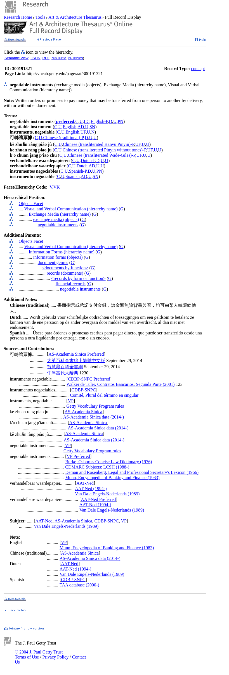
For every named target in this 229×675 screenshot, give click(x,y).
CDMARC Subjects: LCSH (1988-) (97, 467)
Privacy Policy (55, 657)
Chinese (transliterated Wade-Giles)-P (101, 155)
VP (71, 400)
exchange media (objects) (56, 219)
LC (86, 121)
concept (198, 68)
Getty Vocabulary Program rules (95, 406)
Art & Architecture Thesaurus (75, 17)
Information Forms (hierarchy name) (62, 251)
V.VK (54, 187)
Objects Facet (31, 203)
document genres (53, 262)
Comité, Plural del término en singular (104, 395)
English (69, 126)
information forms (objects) (58, 257)
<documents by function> (65, 267)
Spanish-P (78, 171)
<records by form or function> (78, 278)
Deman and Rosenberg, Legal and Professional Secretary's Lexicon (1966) (132, 472)
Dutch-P (88, 160)
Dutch (82, 165)
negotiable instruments (58, 224)
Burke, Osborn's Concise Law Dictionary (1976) (108, 461)
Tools (40, 17)
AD (80, 126)
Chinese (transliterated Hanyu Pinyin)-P (98, 144)
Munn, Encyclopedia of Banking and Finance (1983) (112, 477)
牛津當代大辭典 (62, 372)
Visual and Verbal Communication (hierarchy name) (70, 208)
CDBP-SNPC (84, 390)
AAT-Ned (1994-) (91, 488)
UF (83, 132)
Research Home (18, 17)
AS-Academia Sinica (83, 411)
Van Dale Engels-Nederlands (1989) (107, 493)
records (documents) (65, 273)
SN (92, 126)
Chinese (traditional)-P (63, 137)
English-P (99, 121)
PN (120, 121)
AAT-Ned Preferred (98, 499)
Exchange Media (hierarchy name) (60, 214)
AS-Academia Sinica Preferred (76, 354)
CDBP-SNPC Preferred (89, 379)
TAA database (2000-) (79, 585)
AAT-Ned (85, 483)
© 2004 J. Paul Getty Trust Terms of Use (39, 654)
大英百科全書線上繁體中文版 (76, 360)
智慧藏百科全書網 (65, 366)
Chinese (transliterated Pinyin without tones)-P (104, 150)
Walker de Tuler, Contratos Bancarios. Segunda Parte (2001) (121, 384)
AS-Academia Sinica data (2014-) (93, 417)
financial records (71, 283)
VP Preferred (78, 456)
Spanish (72, 176)
